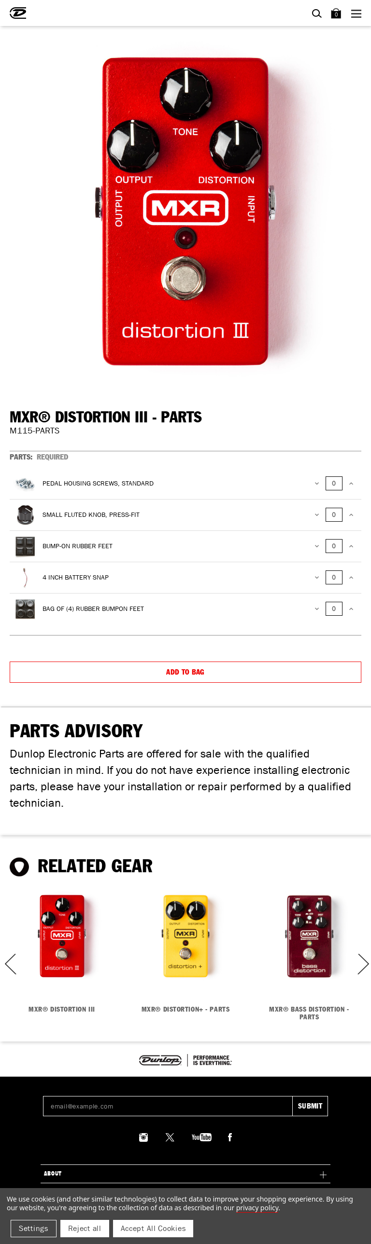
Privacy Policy (257, 1207)
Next (362, 964)
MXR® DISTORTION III (62, 1010)
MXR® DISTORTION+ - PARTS (185, 1010)
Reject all (84, 1228)
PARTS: (39, 457)
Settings (33, 1228)
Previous (7, 964)
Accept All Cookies (153, 1228)
